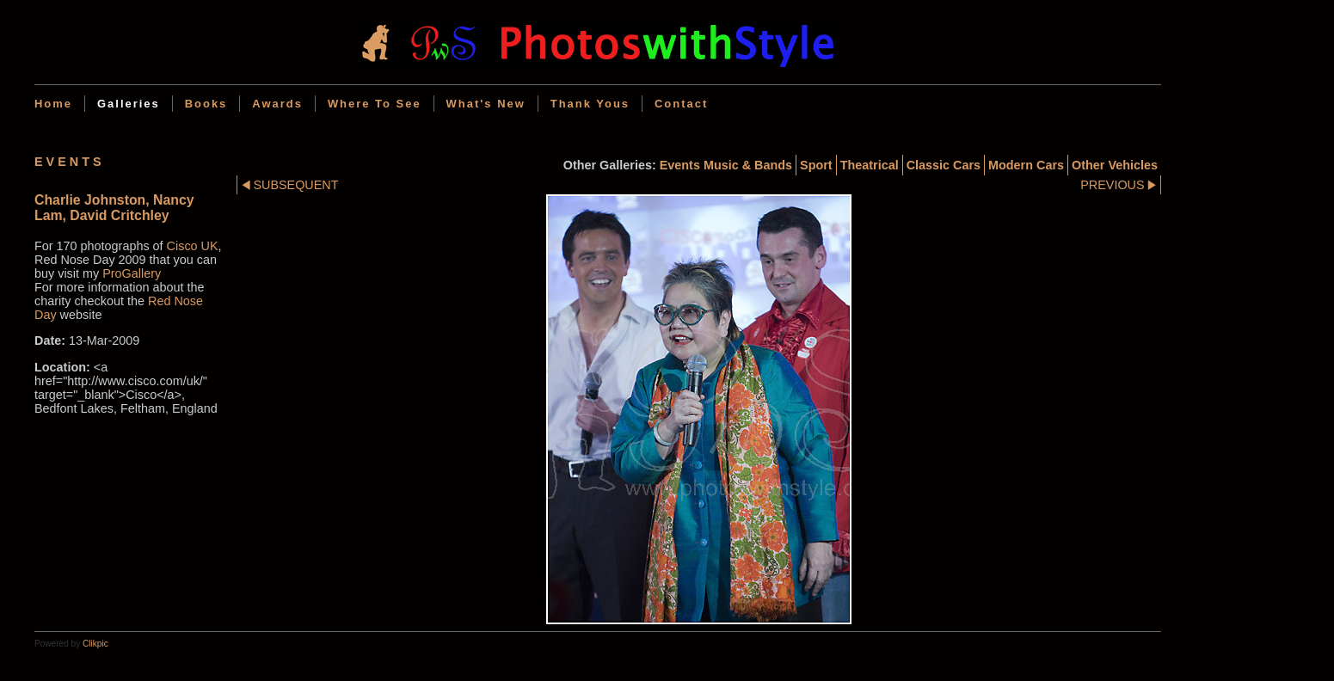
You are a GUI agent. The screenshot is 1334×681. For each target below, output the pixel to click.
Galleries (128, 103)
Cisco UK (192, 246)
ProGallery (131, 273)
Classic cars (944, 165)
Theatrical (869, 165)
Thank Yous (590, 103)
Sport (816, 165)
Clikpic (95, 643)
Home (53, 103)
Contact (681, 103)
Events (680, 165)
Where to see (374, 103)
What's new (486, 103)
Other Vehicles (1115, 165)
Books (206, 103)
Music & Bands (748, 165)
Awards (277, 103)
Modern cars (1026, 165)
